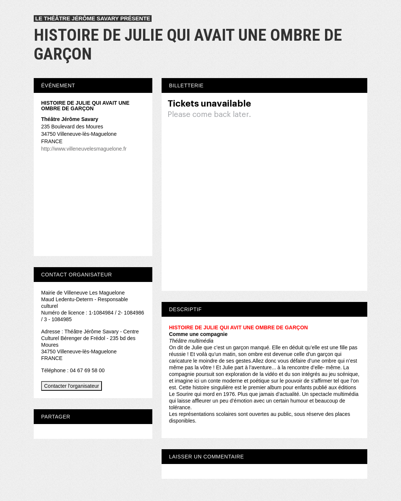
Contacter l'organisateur (71, 386)
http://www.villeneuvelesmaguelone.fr (83, 149)
